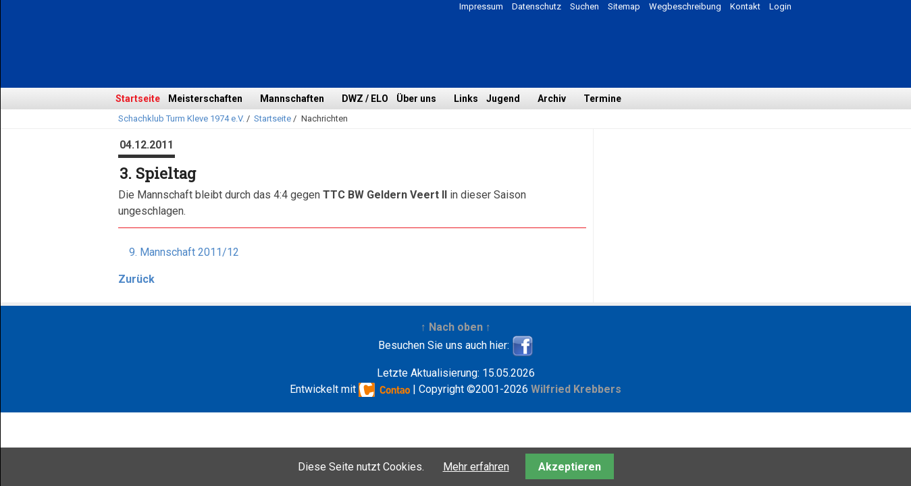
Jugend (503, 98)
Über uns (416, 98)
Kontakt (745, 6)
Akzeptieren (569, 466)
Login (780, 6)
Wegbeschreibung (685, 6)
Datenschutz (536, 6)
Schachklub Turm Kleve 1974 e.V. (181, 118)
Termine (602, 98)
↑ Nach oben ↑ (456, 327)
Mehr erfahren (476, 466)
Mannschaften (292, 98)
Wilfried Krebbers (576, 389)
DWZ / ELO (365, 98)
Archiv (552, 98)
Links (466, 98)
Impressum (481, 6)
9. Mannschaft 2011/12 (184, 252)
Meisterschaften (205, 98)
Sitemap (624, 6)
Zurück (136, 279)
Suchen (584, 6)
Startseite (137, 98)
